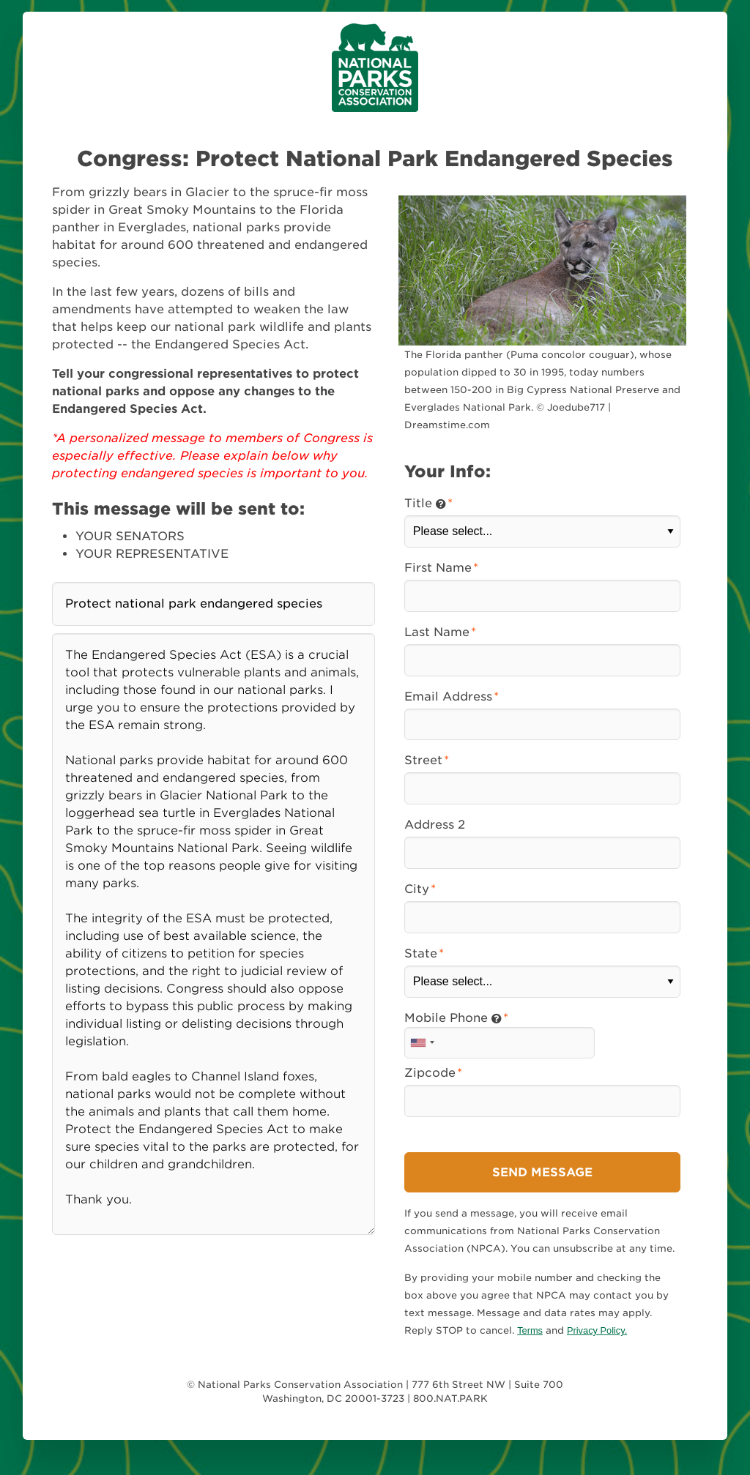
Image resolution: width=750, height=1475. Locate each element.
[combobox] (422, 1043)
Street (423, 760)
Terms (530, 1330)
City (416, 889)
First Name (438, 568)
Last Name (436, 632)
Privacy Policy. (597, 1330)
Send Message (542, 1172)
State (420, 953)
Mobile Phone (453, 1018)
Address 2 (434, 825)
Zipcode (430, 1073)
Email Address (448, 696)
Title (425, 503)
